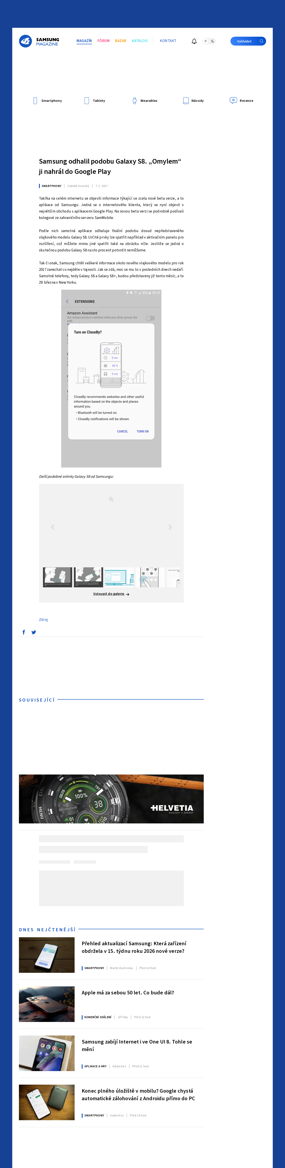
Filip (123, 1017)
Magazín (84, 41)
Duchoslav (121, 968)
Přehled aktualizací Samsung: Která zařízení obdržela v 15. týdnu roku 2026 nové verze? (134, 947)
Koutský (78, 186)
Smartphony (51, 186)
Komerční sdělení (97, 1017)
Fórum (104, 41)
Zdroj (43, 619)
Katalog (140, 41)
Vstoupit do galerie (111, 593)
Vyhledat (251, 41)
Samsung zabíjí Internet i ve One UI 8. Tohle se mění (137, 1045)
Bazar (120, 41)
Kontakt (168, 41)
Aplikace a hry (95, 1066)
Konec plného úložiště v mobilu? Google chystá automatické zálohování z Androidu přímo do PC (138, 1094)
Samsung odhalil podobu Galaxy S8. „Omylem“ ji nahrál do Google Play (110, 166)
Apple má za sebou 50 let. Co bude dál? (128, 993)
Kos (119, 1066)
